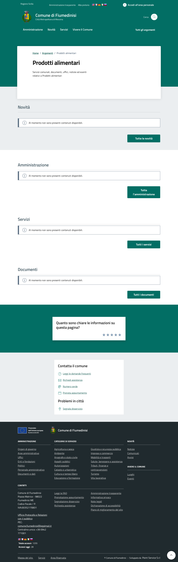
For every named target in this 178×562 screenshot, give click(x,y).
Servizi (64, 29)
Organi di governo (27, 449)
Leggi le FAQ (60, 493)
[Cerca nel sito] (154, 17)
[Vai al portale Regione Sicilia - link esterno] (27, 3)
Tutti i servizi (144, 244)
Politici (21, 465)
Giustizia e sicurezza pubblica (106, 449)
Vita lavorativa (98, 478)
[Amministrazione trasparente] (62, 5)
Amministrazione (33, 29)
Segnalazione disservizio (66, 501)
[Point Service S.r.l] (151, 558)
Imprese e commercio (102, 453)
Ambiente (59, 453)
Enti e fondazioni (26, 461)
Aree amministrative (28, 453)
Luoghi (130, 474)
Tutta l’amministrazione (144, 192)
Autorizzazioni (61, 465)
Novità (51, 29)
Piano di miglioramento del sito (107, 510)
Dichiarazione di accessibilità (105, 505)
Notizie (131, 449)
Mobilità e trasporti (101, 457)
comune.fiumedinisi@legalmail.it (35, 526)
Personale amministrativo (31, 470)
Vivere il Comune (82, 29)
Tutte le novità (143, 138)
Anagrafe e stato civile (65, 457)
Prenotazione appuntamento (69, 497)
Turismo (95, 474)
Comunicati (133, 453)
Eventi (130, 478)
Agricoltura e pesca (64, 449)
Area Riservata (58, 558)
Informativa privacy (101, 497)
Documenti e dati (26, 474)
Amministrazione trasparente (106, 493)
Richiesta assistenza (64, 505)
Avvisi (130, 457)
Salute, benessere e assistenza (106, 461)
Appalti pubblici (62, 461)
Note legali (96, 501)
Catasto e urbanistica (65, 470)
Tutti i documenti (144, 295)
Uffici (20, 457)
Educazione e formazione (67, 478)
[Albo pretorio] (83, 5)
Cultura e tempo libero (65, 474)
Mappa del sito (25, 558)
